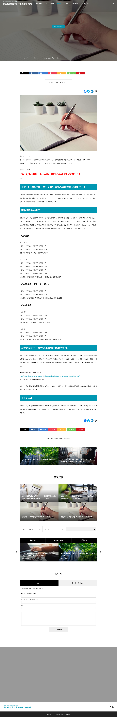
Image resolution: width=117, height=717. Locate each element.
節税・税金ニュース (58, 27)
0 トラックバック (78, 583)
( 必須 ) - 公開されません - (30, 599)
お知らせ (67, 3)
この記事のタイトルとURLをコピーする (58, 82)
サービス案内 (50, 3)
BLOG (59, 3)
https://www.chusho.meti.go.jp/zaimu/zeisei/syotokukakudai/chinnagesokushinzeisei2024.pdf (50, 376)
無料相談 (86, 3)
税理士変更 (76, 3)
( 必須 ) (29, 593)
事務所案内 (39, 3)
